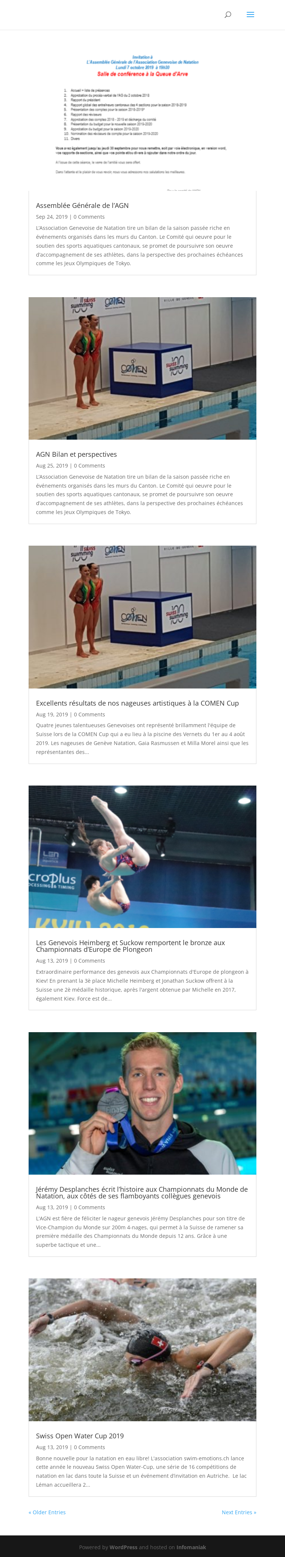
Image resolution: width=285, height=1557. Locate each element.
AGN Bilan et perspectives (76, 454)
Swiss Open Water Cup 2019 (80, 1435)
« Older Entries (47, 1512)
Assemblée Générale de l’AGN (82, 205)
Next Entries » (239, 1512)
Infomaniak (191, 1547)
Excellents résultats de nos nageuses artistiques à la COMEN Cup (137, 703)
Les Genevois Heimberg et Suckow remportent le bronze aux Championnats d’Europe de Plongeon (130, 946)
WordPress (123, 1547)
